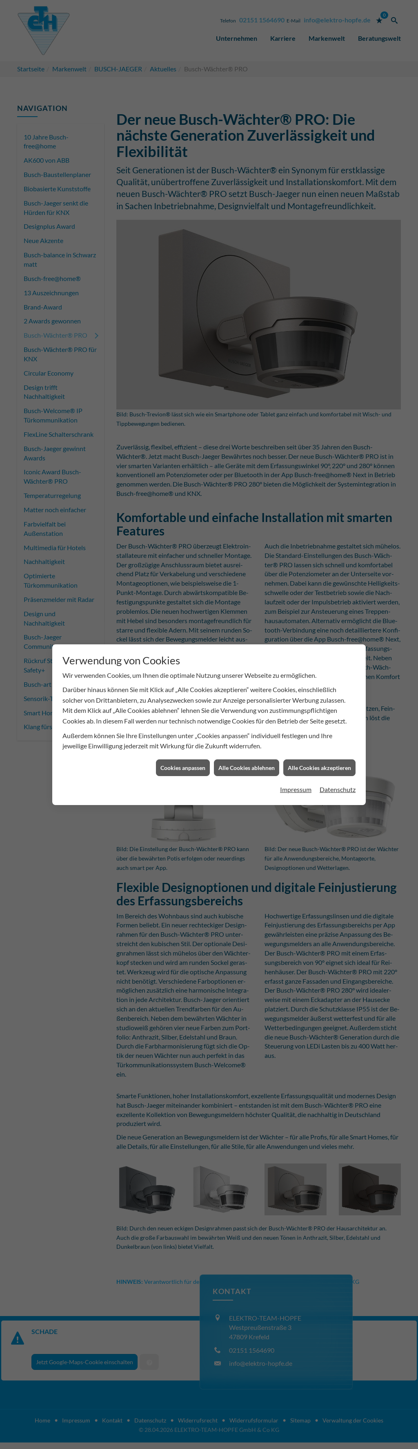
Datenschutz (338, 757)
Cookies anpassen (182, 735)
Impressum (295, 757)
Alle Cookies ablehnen (246, 735)
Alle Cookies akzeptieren (319, 735)
